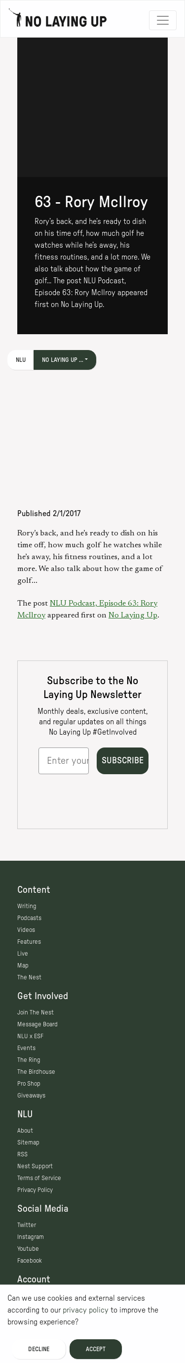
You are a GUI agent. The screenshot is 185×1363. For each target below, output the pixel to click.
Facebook (29, 1261)
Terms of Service (39, 1178)
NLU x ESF (30, 1036)
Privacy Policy (35, 1190)
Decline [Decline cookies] (38, 1349)
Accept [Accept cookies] (96, 1349)
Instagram (30, 1237)
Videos (26, 930)
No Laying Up (133, 615)
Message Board (37, 1024)
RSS (22, 1154)
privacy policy (86, 1310)
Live (22, 954)
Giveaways (31, 1096)
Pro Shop (28, 1084)
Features (29, 942)
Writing (27, 906)
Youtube (28, 1249)
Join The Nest (35, 1012)
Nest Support (35, 1166)
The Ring (28, 1060)
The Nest (29, 977)
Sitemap (28, 1142)
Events (26, 1048)
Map (23, 965)
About (25, 1131)
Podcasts (29, 918)
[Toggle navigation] (163, 20)
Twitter (26, 1225)
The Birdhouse (36, 1072)
